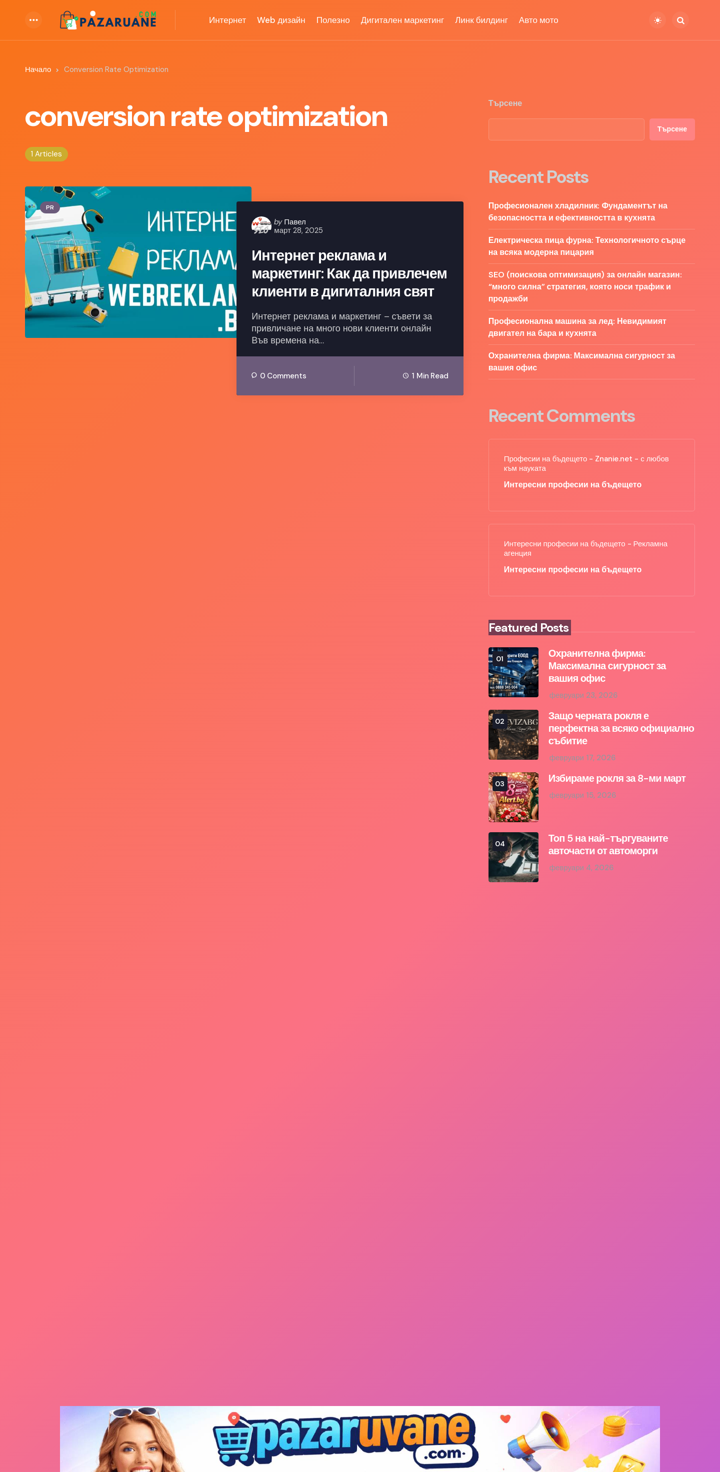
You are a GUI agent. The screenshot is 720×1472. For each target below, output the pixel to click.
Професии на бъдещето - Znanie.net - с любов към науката (586, 464)
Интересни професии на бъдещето (573, 484)
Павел (295, 222)
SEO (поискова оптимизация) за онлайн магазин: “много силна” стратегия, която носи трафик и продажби (585, 286)
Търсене (505, 103)
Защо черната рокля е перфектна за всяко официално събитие (621, 728)
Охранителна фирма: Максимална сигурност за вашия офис (582, 361)
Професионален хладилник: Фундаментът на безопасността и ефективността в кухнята (578, 211)
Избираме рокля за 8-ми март (617, 778)
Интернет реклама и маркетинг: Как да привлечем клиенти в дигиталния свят (327, 283)
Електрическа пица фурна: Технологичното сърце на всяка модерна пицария (587, 246)
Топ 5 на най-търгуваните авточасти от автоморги (608, 844)
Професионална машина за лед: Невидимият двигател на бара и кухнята (577, 327)
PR (50, 207)
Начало (38, 69)
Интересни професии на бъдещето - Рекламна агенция (586, 549)
